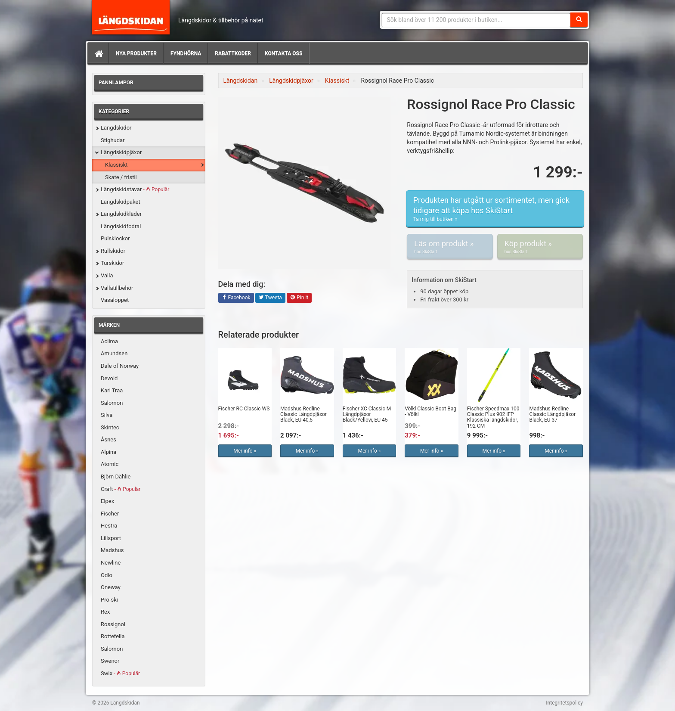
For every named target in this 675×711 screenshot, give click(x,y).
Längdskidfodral (121, 226)
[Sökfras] (476, 19)
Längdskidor (116, 127)
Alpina (108, 452)
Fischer (110, 513)
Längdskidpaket (120, 202)
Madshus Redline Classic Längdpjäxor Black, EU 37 (552, 414)
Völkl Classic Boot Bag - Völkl (430, 411)
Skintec (110, 427)
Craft (120, 489)
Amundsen (114, 353)
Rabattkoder (233, 53)
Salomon (112, 403)
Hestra (109, 525)
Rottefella (112, 636)
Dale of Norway (120, 366)
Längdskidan (131, 17)
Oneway (111, 587)
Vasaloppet (115, 300)
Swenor (110, 661)
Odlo (106, 575)
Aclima (109, 341)
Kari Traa (112, 390)
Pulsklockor (115, 238)
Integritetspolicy (564, 703)
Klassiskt (116, 164)
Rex (105, 612)
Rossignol (113, 624)
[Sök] (579, 19)
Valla (107, 275)
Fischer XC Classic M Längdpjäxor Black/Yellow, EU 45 (367, 414)
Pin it (299, 298)
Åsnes (108, 439)
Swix (120, 673)
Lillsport (111, 538)
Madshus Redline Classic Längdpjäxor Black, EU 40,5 (303, 414)
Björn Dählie (115, 476)
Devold (109, 378)
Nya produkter (136, 53)
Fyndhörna (185, 53)
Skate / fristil (121, 177)
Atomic (109, 464)
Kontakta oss (283, 53)
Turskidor (112, 263)
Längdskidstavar (135, 189)
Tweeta (270, 298)
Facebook (236, 298)
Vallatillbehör (117, 288)
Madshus (112, 550)
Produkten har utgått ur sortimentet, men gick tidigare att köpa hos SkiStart (495, 209)
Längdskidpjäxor (121, 152)
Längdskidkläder (121, 214)
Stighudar (113, 140)
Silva (106, 415)
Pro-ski (109, 599)
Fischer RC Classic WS (244, 409)
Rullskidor (113, 251)
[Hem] (98, 53)
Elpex (107, 501)
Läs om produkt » (449, 247)
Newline (111, 562)
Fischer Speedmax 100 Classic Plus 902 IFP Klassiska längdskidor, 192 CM (493, 417)
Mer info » (244, 451)
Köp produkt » (540, 247)
